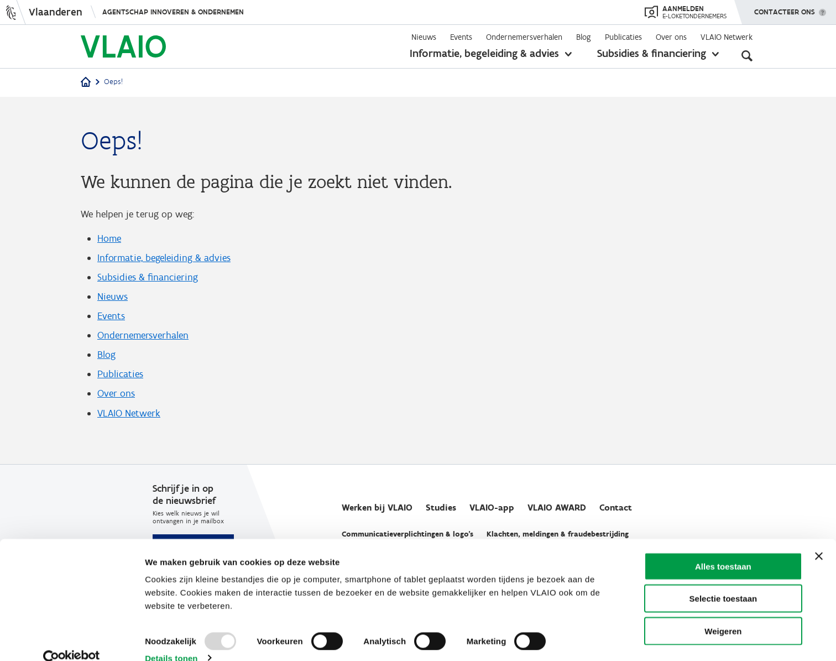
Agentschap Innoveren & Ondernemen (173, 12)
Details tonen (171, 639)
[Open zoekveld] (747, 55)
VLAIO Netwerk (727, 37)
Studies (441, 508)
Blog (583, 37)
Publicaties (623, 37)
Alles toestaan (723, 547)
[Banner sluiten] (819, 537)
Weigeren (722, 612)
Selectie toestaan (723, 580)
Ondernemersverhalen (524, 37)
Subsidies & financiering (651, 53)
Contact (615, 508)
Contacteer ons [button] (784, 8)
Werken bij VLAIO (377, 508)
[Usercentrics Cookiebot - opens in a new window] (71, 639)
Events (461, 37)
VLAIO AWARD (556, 508)
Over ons (671, 37)
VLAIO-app (491, 508)
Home (109, 239)
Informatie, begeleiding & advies (484, 53)
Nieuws (423, 37)
